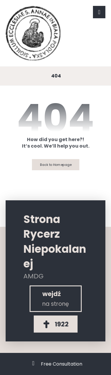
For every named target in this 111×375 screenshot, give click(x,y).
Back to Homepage (55, 164)
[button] (99, 12)
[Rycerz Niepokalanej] (56, 298)
